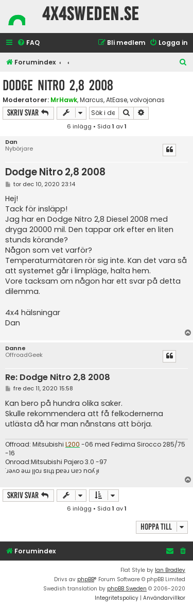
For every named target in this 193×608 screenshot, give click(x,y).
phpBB (85, 579)
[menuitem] (28, 43)
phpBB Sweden (127, 589)
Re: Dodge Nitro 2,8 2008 (57, 377)
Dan (11, 142)
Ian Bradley (170, 570)
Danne (15, 348)
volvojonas (147, 100)
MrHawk (63, 99)
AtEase (116, 100)
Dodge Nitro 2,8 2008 (58, 85)
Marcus (91, 100)
